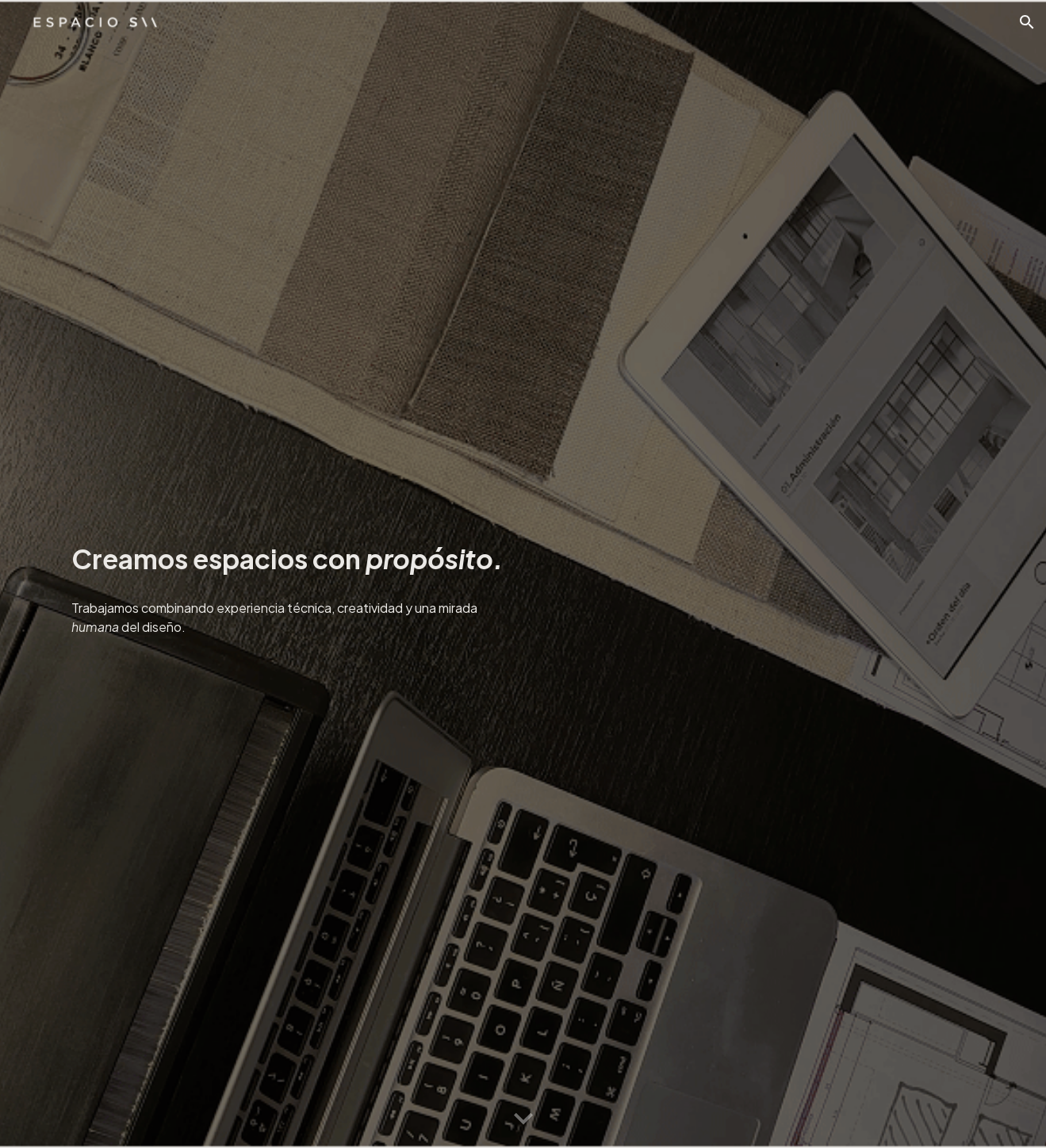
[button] (1027, 22)
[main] (288, 554)
